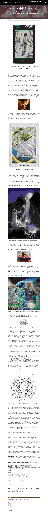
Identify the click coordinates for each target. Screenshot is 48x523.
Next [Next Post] (8, 500)
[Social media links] (44, 2)
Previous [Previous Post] (9, 498)
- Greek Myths (17, 117)
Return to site (10, 501)
